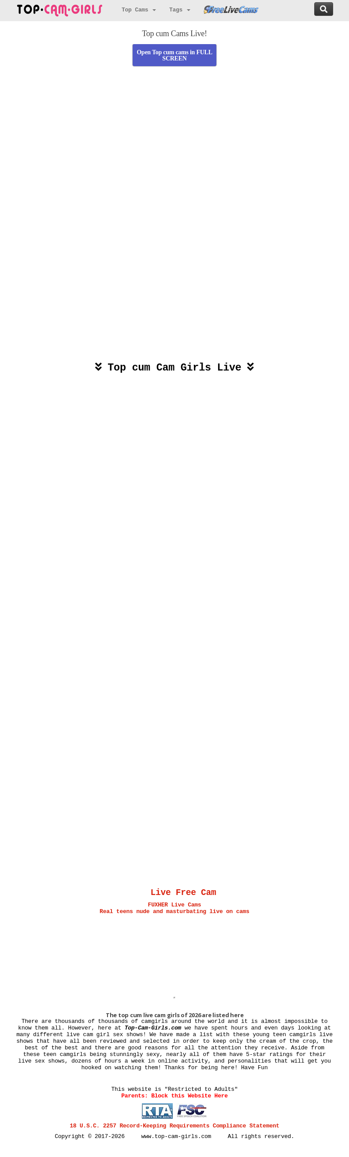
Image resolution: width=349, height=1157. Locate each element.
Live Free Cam (183, 893)
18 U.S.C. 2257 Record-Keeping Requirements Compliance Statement (174, 1126)
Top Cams (139, 10)
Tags (179, 10)
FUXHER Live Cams (174, 905)
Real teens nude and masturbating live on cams (174, 911)
